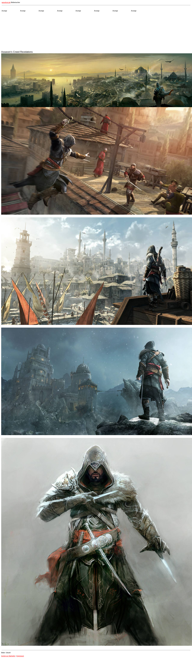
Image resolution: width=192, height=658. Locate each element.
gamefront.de (6, 2)
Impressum (20, 656)
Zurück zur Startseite (8, 656)
